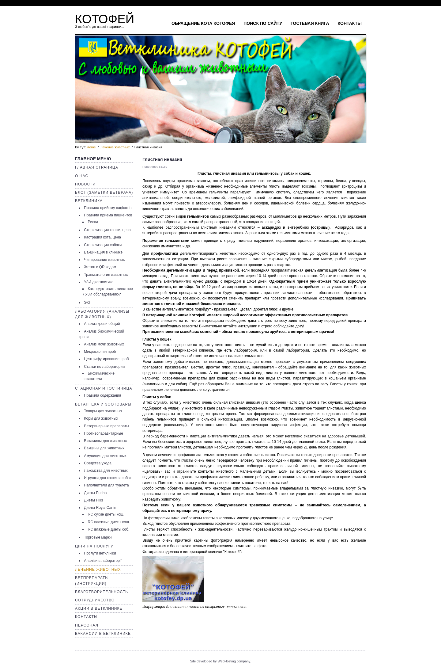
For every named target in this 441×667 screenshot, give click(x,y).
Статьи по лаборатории (104, 366)
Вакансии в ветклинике (103, 633)
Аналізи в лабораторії (103, 560)
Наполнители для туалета (106, 485)
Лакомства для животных (105, 470)
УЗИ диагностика (98, 282)
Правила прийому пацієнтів (107, 208)
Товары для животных (103, 411)
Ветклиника (89, 201)
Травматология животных (106, 275)
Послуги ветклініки (100, 553)
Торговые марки (97, 537)
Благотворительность (101, 592)
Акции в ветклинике (99, 608)
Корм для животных (101, 418)
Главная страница (96, 167)
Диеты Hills (93, 500)
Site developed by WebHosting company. (220, 661)
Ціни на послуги (94, 546)
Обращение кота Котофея (203, 23)
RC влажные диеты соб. (108, 529)
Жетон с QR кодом (100, 267)
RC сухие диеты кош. (106, 514)
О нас (81, 176)
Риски (93, 222)
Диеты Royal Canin (100, 507)
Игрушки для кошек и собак (107, 478)
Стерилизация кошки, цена (107, 230)
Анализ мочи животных (104, 344)
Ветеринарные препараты (106, 426)
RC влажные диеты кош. (109, 522)
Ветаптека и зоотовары (103, 404)
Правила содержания (102, 395)
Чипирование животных (104, 259)
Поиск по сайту (262, 23)
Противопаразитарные (103, 433)
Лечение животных (115, 147)
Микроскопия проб (100, 351)
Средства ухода (97, 463)
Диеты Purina (95, 493)
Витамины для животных (105, 441)
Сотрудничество (95, 600)
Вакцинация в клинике (103, 252)
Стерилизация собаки (103, 245)
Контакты (350, 23)
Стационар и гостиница (103, 388)
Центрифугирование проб (106, 359)
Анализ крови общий (102, 324)
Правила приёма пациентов (108, 215)
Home (91, 147)
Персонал (86, 625)
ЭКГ (87, 302)
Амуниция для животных (105, 456)
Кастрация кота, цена (102, 237)
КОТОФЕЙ (104, 19)
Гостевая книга (310, 23)
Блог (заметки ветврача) (104, 192)
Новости (85, 184)
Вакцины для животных (104, 448)
